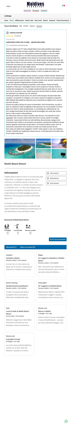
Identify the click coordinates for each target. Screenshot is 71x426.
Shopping (35, 10)
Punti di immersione (63, 20)
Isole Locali (38, 20)
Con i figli (49, 313)
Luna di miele (10, 316)
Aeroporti (52, 20)
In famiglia (41, 313)
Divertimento (54, 183)
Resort (12, 20)
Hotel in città (29, 20)
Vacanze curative (11, 260)
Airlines (45, 20)
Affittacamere (19, 20)
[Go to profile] (19, 255)
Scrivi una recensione (57, 239)
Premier (25, 26)
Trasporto (43, 10)
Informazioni (54, 173)
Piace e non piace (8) (27, 247)
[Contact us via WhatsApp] (66, 421)
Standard (39, 26)
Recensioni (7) (11, 247)
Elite (20, 26)
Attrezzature (54, 178)
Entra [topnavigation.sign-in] (8, 6)
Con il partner (22, 260)
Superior (32, 26)
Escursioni (27, 10)
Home (6, 20)
